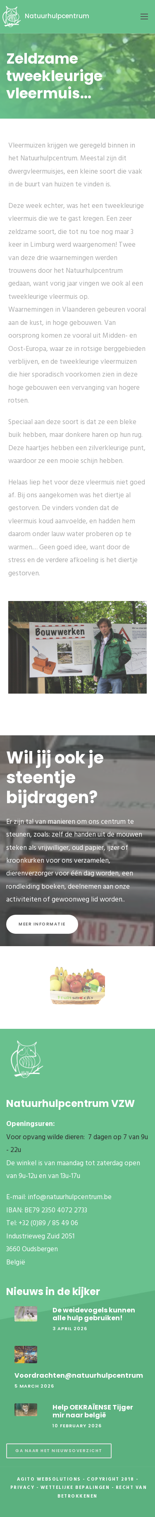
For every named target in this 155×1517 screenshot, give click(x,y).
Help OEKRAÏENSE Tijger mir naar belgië (92, 1411)
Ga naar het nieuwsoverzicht (59, 1451)
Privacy (22, 1487)
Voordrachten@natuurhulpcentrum (78, 1375)
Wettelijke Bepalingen (75, 1487)
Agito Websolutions (49, 1479)
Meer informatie (42, 924)
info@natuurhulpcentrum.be (70, 1197)
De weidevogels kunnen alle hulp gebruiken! (93, 1314)
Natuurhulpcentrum (44, 16)
